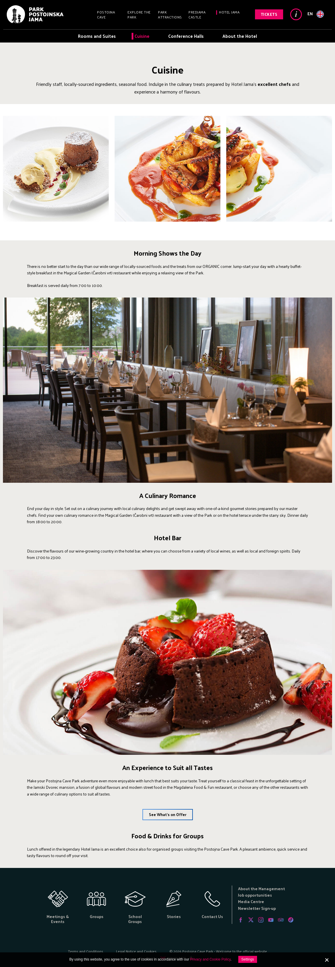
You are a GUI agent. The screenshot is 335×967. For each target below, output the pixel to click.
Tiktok (290, 919)
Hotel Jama (229, 12)
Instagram (260, 919)
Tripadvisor (280, 919)
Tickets (269, 14)
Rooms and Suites (97, 36)
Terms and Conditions (85, 951)
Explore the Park (139, 14)
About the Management (261, 888)
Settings (247, 959)
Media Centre (251, 901)
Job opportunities (255, 895)
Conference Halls (186, 36)
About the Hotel (239, 36)
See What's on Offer (167, 814)
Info (296, 14)
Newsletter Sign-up (257, 908)
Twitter (250, 919)
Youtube (270, 919)
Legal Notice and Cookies (136, 951)
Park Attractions (170, 14)
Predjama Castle (196, 14)
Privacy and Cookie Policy (210, 959)
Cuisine (142, 36)
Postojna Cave (106, 14)
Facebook (241, 919)
